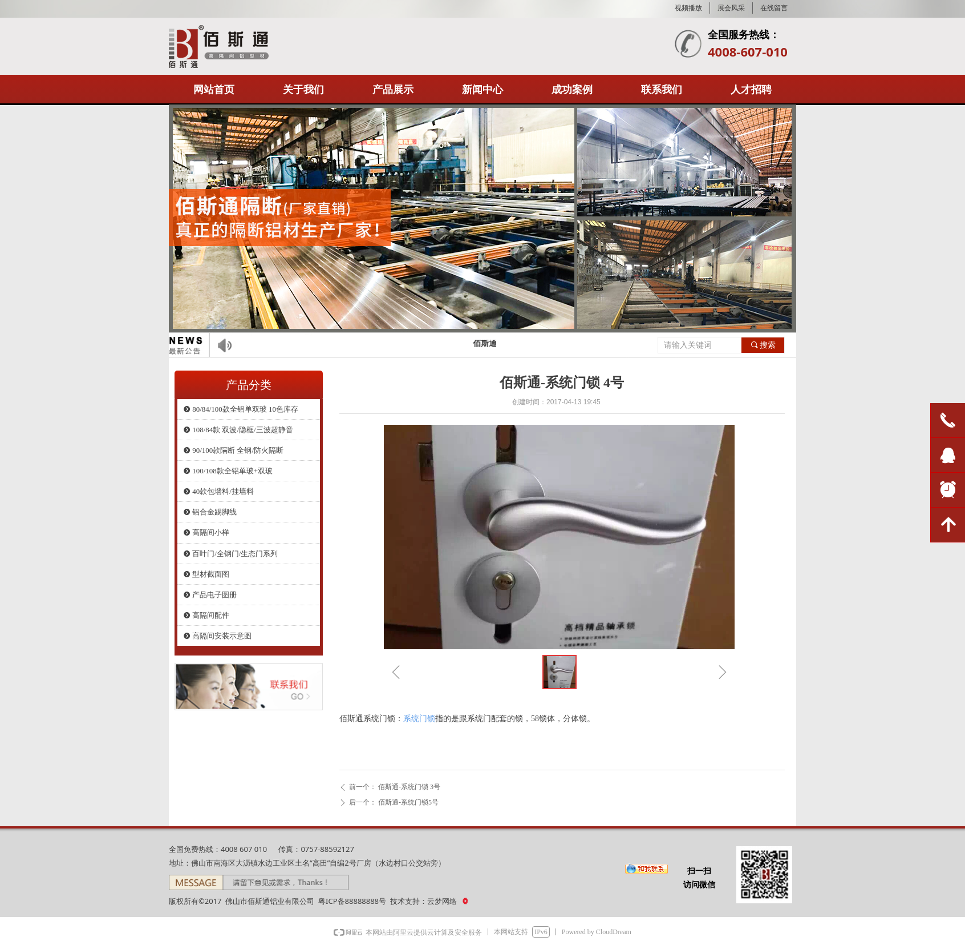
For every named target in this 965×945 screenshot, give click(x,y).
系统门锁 (419, 718)
